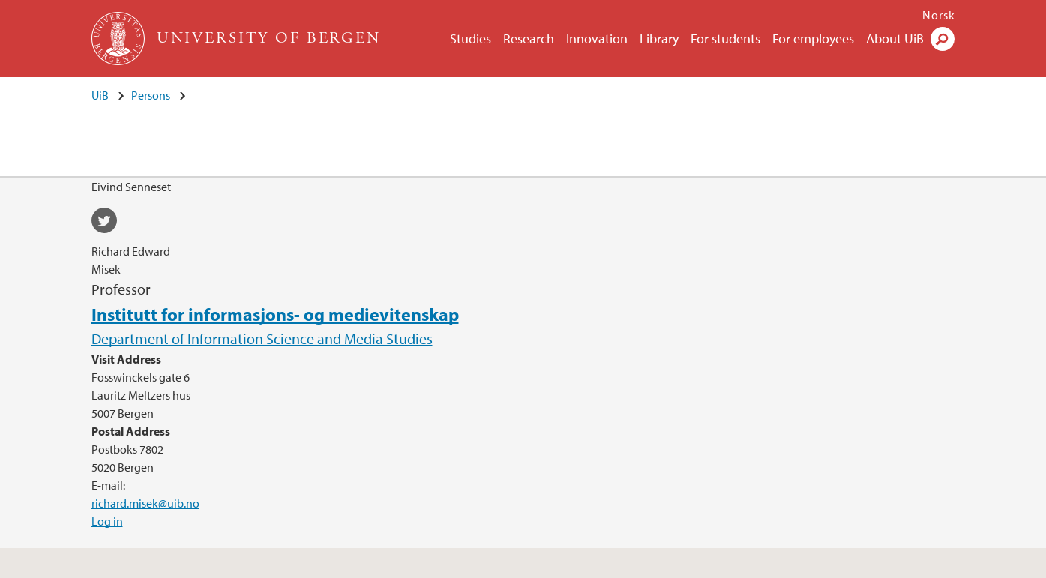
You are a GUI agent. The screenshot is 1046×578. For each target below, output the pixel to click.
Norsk (938, 14)
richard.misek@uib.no (145, 503)
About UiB (895, 38)
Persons (150, 95)
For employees (813, 38)
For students (725, 38)
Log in (107, 521)
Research (528, 38)
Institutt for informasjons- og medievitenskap (275, 314)
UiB (100, 95)
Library (659, 38)
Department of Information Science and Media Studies (262, 338)
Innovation (597, 38)
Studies (470, 38)
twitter (109, 223)
